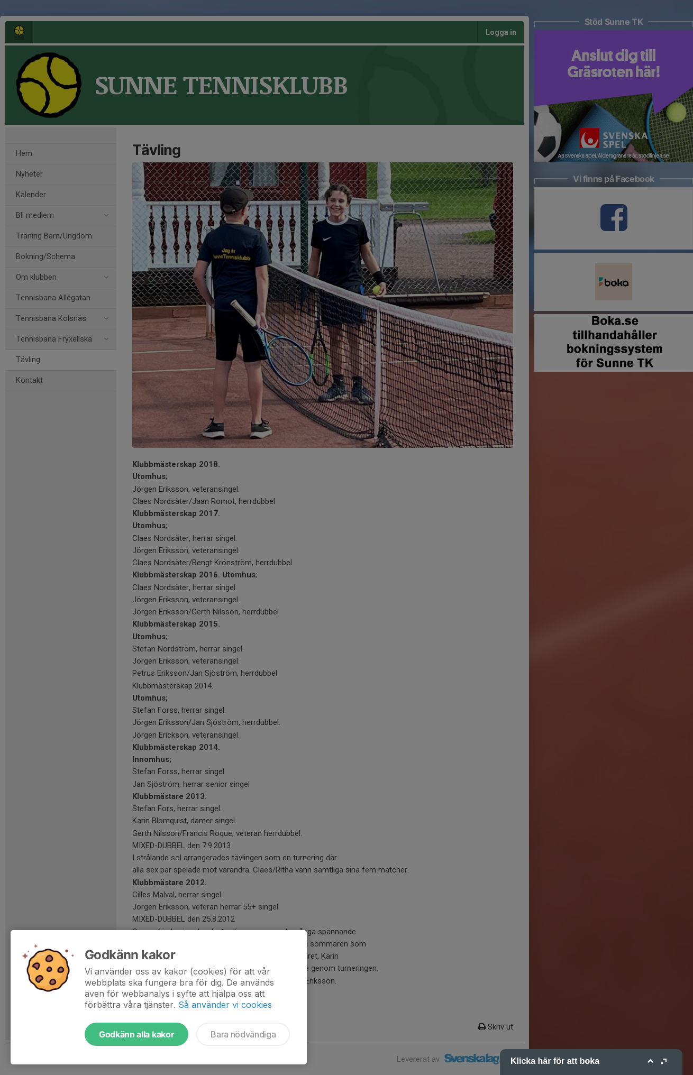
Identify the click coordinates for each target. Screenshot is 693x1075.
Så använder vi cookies (225, 1004)
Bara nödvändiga (243, 1034)
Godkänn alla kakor (136, 1034)
